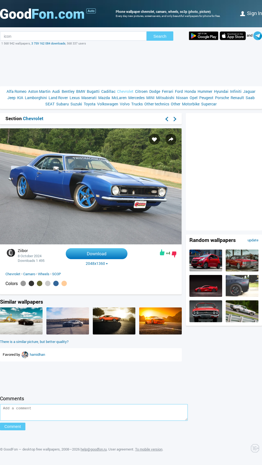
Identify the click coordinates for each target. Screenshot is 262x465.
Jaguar (249, 91)
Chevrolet (125, 91)
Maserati (89, 97)
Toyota (90, 103)
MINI (150, 97)
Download (96, 253)
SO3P (56, 273)
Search (159, 36)
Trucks (137, 103)
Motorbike (191, 103)
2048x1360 (97, 263)
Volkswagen (107, 103)
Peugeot (206, 97)
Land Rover (58, 97)
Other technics (156, 103)
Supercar (209, 103)
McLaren (119, 97)
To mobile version (148, 451)
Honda (190, 91)
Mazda (104, 97)
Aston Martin (39, 91)
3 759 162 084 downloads (48, 43)
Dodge (154, 91)
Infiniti (236, 91)
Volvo (125, 103)
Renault (237, 97)
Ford (179, 91)
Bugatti (93, 91)
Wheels (43, 273)
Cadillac (108, 91)
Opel (194, 97)
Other (175, 103)
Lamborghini (36, 97)
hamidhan (37, 354)
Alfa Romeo (16, 91)
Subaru (62, 103)
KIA (20, 97)
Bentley (68, 91)
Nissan (182, 97)
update (253, 240)
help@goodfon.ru (94, 451)
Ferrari (167, 91)
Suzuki (76, 103)
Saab (250, 97)
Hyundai (221, 91)
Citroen (141, 91)
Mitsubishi (165, 97)
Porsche (222, 97)
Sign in (251, 13)
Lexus (75, 97)
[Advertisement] (131, 65)
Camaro (29, 273)
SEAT (50, 103)
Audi (56, 91)
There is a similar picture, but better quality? (34, 341)
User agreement (120, 451)
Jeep (11, 97)
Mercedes (136, 97)
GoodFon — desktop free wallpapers (32, 451)
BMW (80, 91)
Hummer (205, 91)
